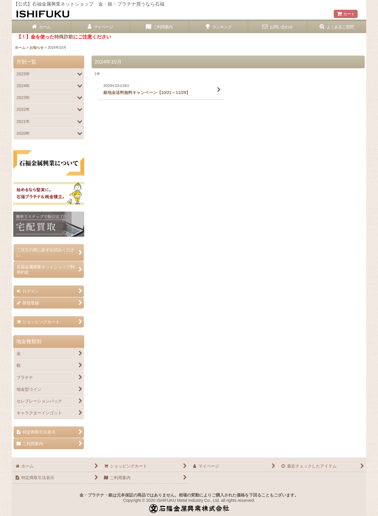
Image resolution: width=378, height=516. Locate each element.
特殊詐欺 (63, 36)
